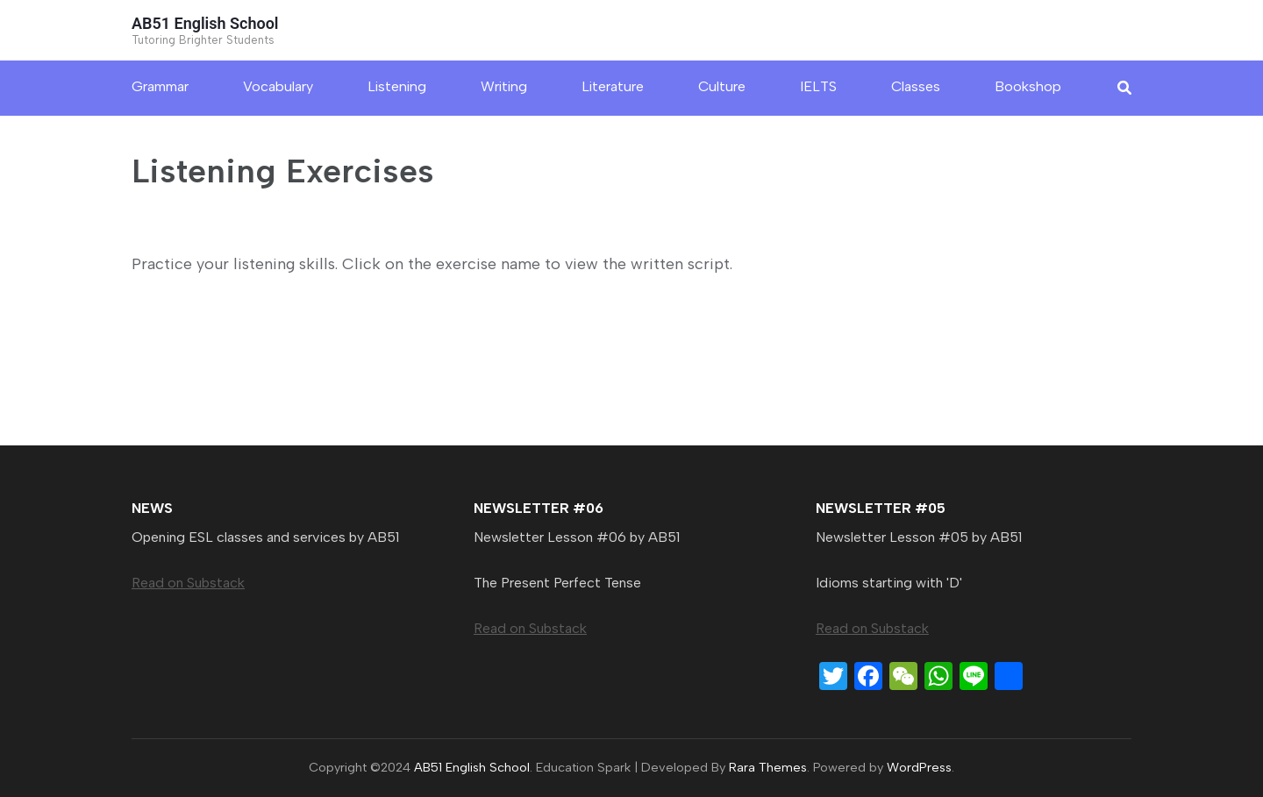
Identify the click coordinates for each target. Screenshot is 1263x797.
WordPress (919, 767)
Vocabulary (278, 86)
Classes (915, 86)
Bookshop (1028, 86)
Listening (396, 86)
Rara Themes (768, 767)
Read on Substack (188, 582)
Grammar (160, 86)
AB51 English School (205, 23)
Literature (613, 86)
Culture (722, 86)
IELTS (818, 86)
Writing (504, 86)
